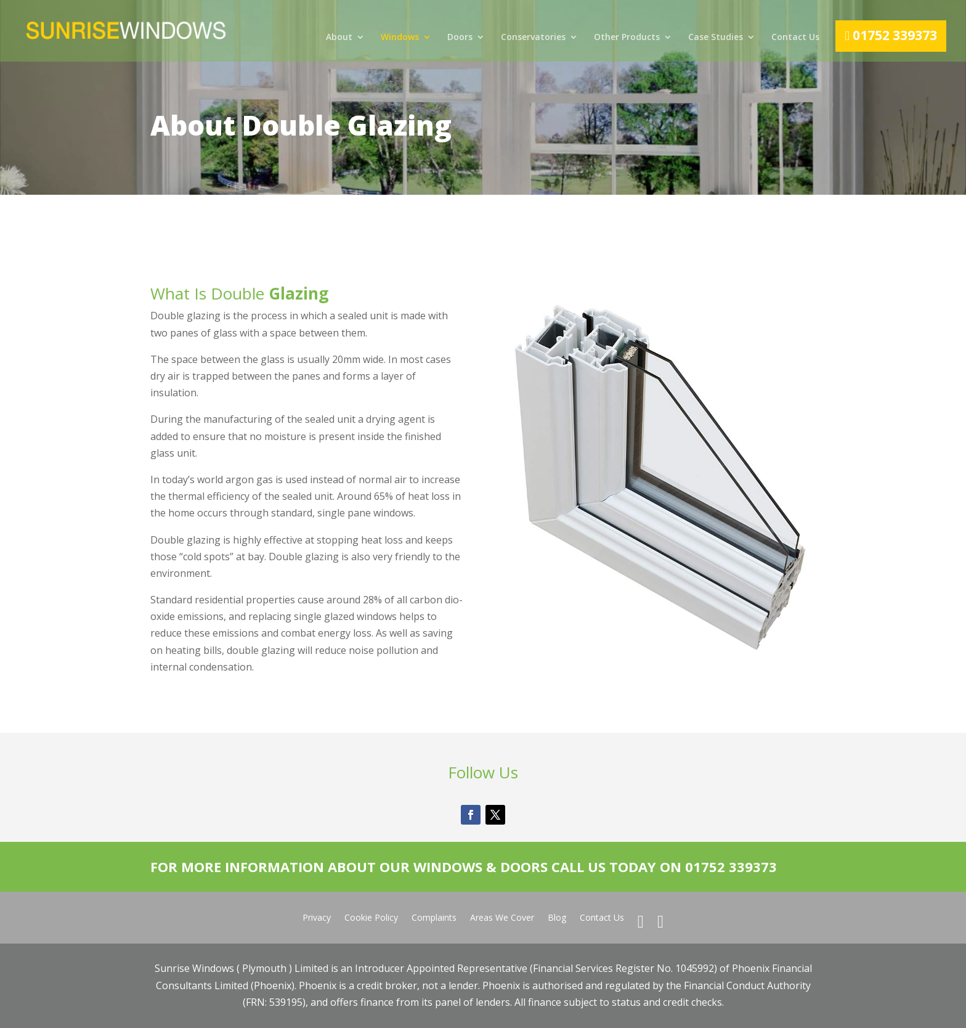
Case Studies (715, 38)
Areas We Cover (502, 918)
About (339, 38)
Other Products (627, 38)
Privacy (316, 918)
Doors (460, 38)
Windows (400, 38)
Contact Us (795, 38)
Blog (557, 918)
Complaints (434, 918)
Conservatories (533, 38)
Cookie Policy (371, 918)
